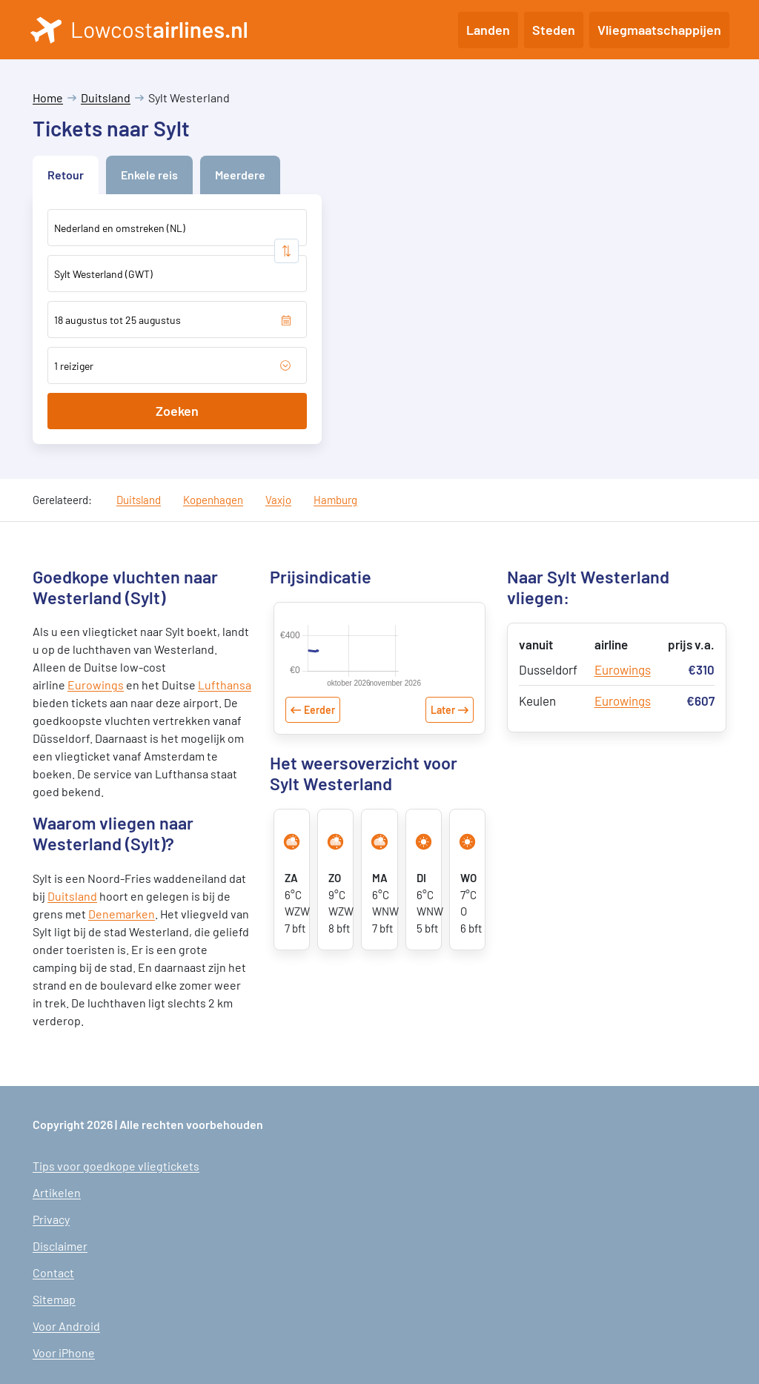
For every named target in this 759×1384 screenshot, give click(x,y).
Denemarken (121, 914)
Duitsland (105, 97)
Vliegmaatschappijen (659, 29)
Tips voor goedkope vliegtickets (116, 1166)
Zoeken (177, 411)
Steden (553, 29)
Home (48, 97)
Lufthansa (224, 685)
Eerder (319, 738)
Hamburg (335, 499)
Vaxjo (278, 499)
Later (443, 738)
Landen (488, 29)
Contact (53, 1272)
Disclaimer (60, 1246)
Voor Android (66, 1326)
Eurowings (95, 685)
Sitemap (54, 1299)
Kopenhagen (213, 499)
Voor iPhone (64, 1352)
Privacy (51, 1219)
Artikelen (57, 1192)
